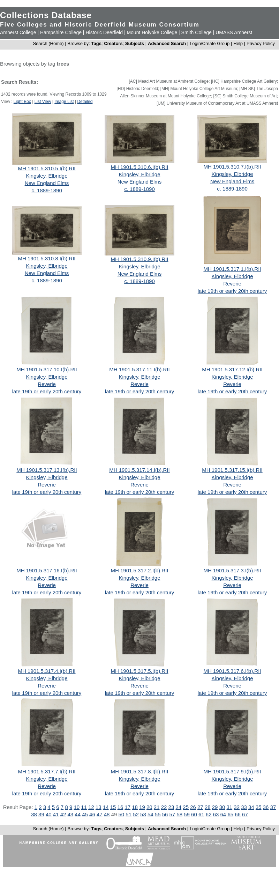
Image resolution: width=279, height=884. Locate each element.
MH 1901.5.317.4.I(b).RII (46, 671)
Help (238, 43)
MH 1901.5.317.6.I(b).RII (232, 671)
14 (106, 807)
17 (127, 807)
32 (237, 807)
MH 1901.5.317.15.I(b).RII (232, 470)
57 (172, 814)
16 (120, 807)
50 (122, 814)
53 (143, 814)
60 (194, 814)
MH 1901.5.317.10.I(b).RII (46, 369)
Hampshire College (61, 32)
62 (209, 814)
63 (216, 814)
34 (251, 807)
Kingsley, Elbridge (47, 176)
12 (91, 807)
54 (150, 814)
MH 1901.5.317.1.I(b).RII (232, 269)
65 (230, 814)
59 (187, 814)
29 (215, 807)
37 (273, 807)
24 (178, 807)
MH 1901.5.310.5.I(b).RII (46, 168)
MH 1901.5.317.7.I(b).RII (46, 771)
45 (85, 814)
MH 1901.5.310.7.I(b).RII (232, 167)
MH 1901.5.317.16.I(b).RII (46, 570)
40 (49, 814)
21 (157, 807)
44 (78, 814)
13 (98, 807)
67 (245, 814)
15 (113, 807)
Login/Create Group (210, 43)
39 (41, 814)
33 (244, 807)
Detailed (84, 101)
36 (266, 807)
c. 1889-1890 (46, 190)
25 (186, 807)
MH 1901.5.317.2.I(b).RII (139, 570)
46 (92, 814)
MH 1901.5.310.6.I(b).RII (139, 167)
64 (223, 814)
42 (63, 814)
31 (229, 807)
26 (193, 807)
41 (56, 814)
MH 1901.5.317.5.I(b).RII (139, 671)
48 (107, 814)
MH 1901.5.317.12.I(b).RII (232, 369)
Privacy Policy (261, 43)
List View (43, 101)
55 (158, 814)
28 (208, 807)
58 (179, 814)
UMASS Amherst (234, 32)
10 (77, 807)
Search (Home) (48, 43)
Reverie (232, 284)
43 (70, 814)
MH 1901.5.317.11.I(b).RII (139, 369)
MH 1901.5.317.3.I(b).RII (232, 570)
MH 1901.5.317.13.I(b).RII (46, 470)
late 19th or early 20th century (232, 291)
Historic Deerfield (104, 32)
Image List (64, 101)
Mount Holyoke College (152, 32)
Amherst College (18, 32)
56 (165, 814)
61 (201, 814)
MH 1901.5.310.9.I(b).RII (139, 259)
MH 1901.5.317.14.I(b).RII (139, 470)
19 (142, 807)
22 (164, 807)
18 (135, 807)
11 (84, 807)
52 (136, 814)
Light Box (22, 101)
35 (259, 807)
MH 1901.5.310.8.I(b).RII (46, 258)
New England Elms (47, 183)
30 (222, 807)
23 (171, 807)
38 (34, 814)
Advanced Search (167, 43)
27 (200, 807)
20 (149, 807)
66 (238, 814)
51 (128, 814)
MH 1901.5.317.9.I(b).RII (232, 771)
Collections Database (46, 15)
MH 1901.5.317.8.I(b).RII (139, 771)
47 (100, 814)
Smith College (196, 32)
